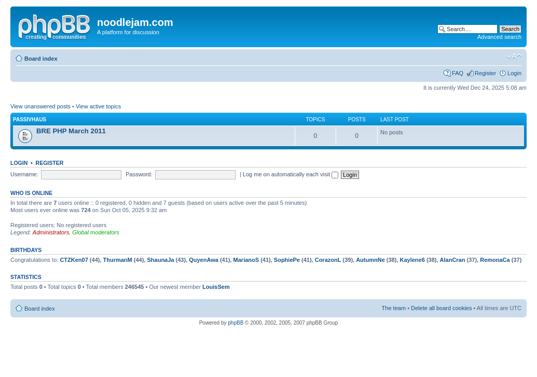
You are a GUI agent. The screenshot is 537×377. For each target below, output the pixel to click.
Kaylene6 (412, 260)
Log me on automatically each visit (290, 174)
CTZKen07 (74, 260)
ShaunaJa (160, 260)
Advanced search (499, 37)
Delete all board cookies (441, 308)
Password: (139, 174)
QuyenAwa (203, 260)
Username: (24, 174)
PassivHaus (29, 119)
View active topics (98, 106)
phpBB (235, 323)
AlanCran (452, 260)
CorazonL (328, 260)
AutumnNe (370, 260)
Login (514, 73)
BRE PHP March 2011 (71, 131)
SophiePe (287, 260)
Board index (41, 58)
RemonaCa (495, 260)
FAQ (457, 73)
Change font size (513, 56)
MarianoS (246, 260)
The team (394, 308)
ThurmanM (117, 260)
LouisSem (216, 287)
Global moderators (95, 232)
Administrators (51, 232)
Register (485, 73)
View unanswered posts (40, 106)
